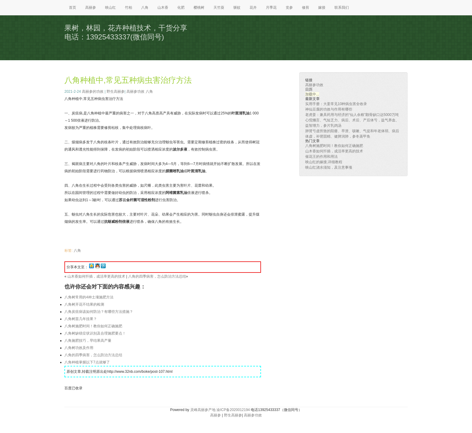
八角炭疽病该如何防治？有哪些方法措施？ (98, 312)
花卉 (253, 7)
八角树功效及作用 (78, 348)
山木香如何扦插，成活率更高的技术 (96, 276)
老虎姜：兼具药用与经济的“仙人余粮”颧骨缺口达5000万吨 (352, 115)
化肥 (181, 7)
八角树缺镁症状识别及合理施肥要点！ (95, 333)
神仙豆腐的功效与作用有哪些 (328, 109)
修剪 (305, 7)
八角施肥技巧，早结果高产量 (87, 340)
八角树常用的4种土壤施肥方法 (88, 297)
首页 (72, 7)
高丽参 (90, 7)
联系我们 (341, 7)
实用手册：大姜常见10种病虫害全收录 (336, 104)
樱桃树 (199, 7)
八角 (144, 7)
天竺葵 (218, 7)
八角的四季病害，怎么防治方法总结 (157, 276)
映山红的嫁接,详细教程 (323, 162)
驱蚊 (237, 7)
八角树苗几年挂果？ (80, 319)
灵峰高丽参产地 (203, 410)
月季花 (271, 7)
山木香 (162, 7)
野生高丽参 (116, 91)
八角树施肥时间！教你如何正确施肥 (93, 326)
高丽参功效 (135, 91)
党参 (289, 7)
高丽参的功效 (93, 91)
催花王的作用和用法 (321, 156)
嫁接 (321, 7)
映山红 (110, 7)
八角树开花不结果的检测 (84, 304)
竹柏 (128, 7)
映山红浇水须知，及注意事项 (328, 167)
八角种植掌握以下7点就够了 (87, 362)
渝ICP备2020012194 (233, 410)
